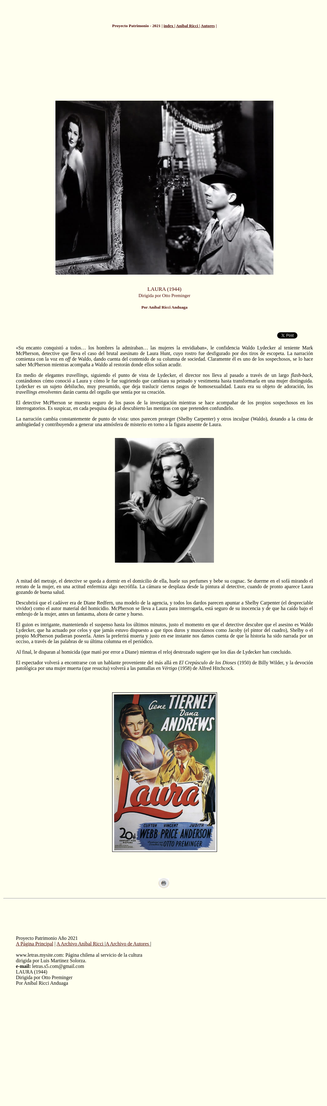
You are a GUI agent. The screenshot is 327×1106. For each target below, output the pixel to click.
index (169, 25)
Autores (208, 25)
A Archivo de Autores (128, 943)
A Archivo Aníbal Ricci (80, 943)
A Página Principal (34, 943)
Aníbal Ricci (187, 25)
